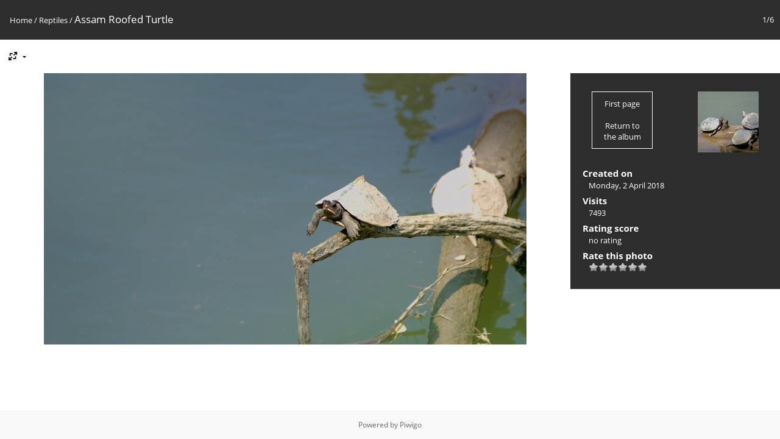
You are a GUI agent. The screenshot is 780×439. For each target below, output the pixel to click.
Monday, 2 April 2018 (626, 185)
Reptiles (53, 20)
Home (21, 20)
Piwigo (411, 424)
